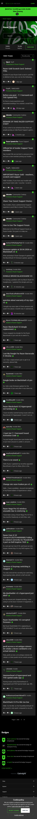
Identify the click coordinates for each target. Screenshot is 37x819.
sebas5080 (9, 640)
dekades (9, 115)
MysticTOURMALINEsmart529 (16, 320)
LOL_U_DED (10, 347)
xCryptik (9, 762)
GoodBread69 (10, 400)
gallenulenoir (10, 529)
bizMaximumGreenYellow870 (16, 695)
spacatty (9, 427)
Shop (18, 781)
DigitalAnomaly (11, 745)
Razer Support (7, 19)
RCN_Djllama (11, 750)
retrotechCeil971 (11, 613)
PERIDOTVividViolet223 (14, 478)
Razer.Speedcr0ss (12, 141)
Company (18, 797)
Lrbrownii (9, 669)
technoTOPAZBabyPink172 (15, 243)
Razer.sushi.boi (11, 739)
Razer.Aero (10, 756)
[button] (2, 4)
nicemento (9, 587)
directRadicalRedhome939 (15, 294)
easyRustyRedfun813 (13, 453)
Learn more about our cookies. (21, 806)
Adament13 (10, 560)
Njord (8, 62)
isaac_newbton (11, 502)
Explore (18, 786)
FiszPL (8, 88)
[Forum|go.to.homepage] (13, 3)
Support (18, 791)
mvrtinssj (9, 269)
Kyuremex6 (10, 374)
